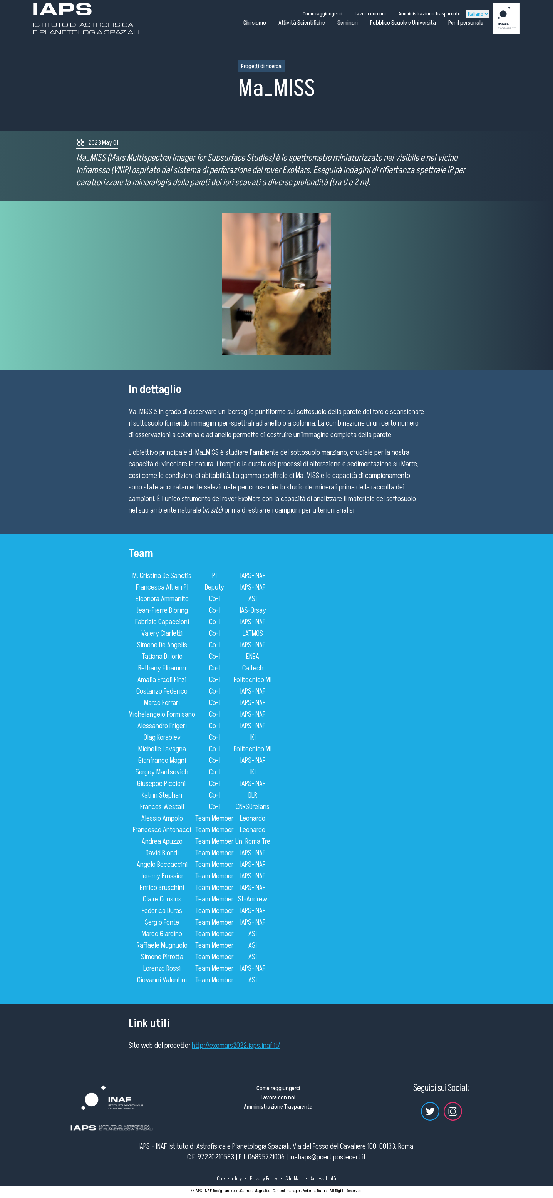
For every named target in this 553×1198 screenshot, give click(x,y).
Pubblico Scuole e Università (403, 22)
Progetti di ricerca (261, 66)
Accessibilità (323, 1178)
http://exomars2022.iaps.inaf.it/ (236, 1045)
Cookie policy (229, 1178)
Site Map (293, 1178)
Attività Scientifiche (301, 22)
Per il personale (465, 22)
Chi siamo (254, 22)
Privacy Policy (263, 1178)
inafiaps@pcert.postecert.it (327, 1157)
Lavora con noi (370, 13)
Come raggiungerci (322, 13)
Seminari (347, 22)
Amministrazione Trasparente (429, 13)
